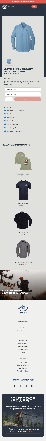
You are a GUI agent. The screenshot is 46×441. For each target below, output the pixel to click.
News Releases (23, 347)
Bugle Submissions (23, 331)
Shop (6, 12)
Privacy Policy (23, 362)
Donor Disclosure (23, 368)
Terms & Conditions (23, 371)
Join (34, 6)
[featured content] (23, 415)
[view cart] (39, 7)
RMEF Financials (23, 344)
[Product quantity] (9, 99)
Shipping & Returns (23, 365)
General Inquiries (23, 325)
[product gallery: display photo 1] (9, 61)
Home (3, 12)
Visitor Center (23, 328)
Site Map (23, 352)
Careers (23, 334)
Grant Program (23, 349)
